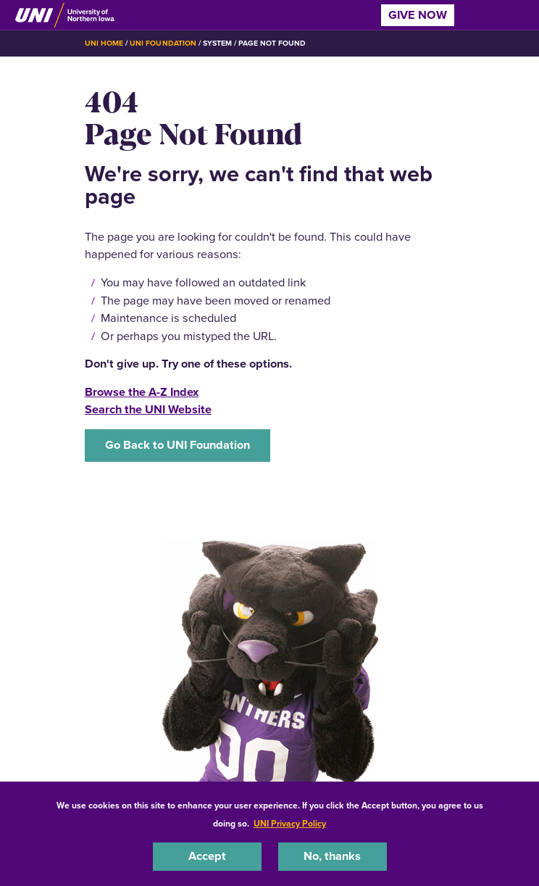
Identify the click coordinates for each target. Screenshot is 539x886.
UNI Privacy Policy (290, 823)
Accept (207, 856)
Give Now (417, 15)
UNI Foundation (163, 43)
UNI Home (104, 43)
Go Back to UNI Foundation (177, 445)
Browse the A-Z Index (142, 392)
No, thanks (332, 856)
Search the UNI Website (148, 409)
